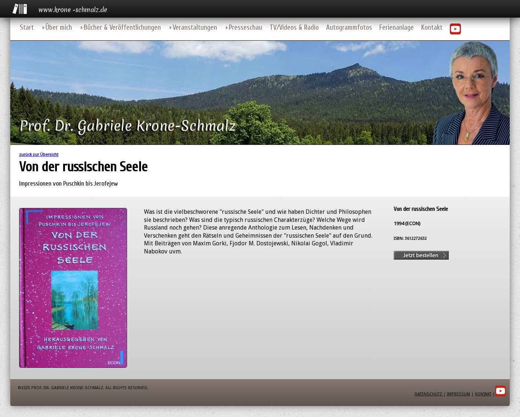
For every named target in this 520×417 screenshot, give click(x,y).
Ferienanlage (396, 27)
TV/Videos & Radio (294, 27)
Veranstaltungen (195, 27)
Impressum (458, 394)
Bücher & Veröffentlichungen (122, 27)
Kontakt (432, 27)
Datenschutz (429, 394)
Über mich (59, 27)
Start (27, 27)
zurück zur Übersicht (38, 154)
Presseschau (245, 27)
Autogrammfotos (349, 27)
